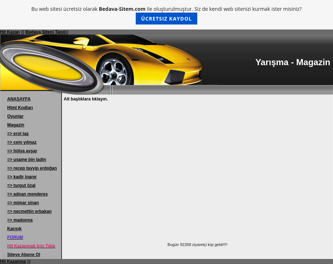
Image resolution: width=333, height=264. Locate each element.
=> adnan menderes (27, 194)
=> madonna (20, 220)
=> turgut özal (21, 185)
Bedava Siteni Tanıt (45, 32)
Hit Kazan (10, 32)
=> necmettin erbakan (29, 211)
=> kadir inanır (22, 176)
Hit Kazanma (13, 261)
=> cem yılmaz (21, 142)
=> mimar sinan (23, 202)
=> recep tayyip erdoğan (32, 168)
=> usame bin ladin (26, 159)
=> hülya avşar (22, 150)
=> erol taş (18, 133)
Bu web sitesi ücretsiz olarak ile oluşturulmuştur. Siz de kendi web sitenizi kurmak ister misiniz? (166, 14)
